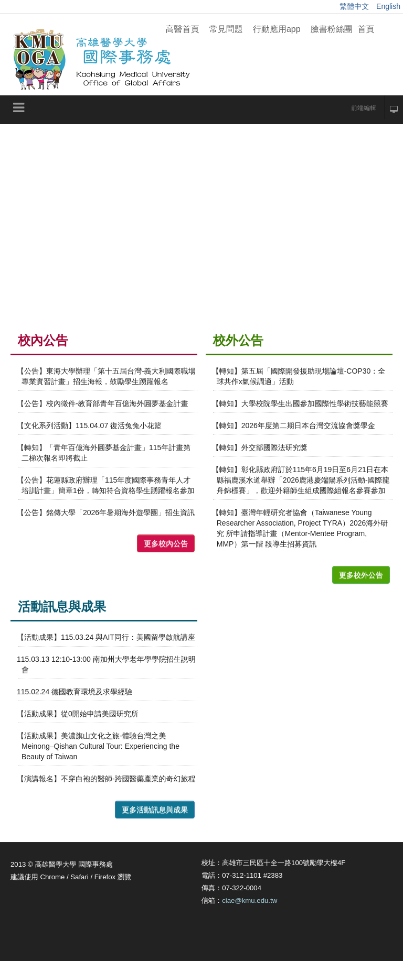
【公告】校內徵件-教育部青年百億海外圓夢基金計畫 (102, 403)
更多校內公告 (166, 543)
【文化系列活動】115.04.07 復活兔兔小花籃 (89, 425)
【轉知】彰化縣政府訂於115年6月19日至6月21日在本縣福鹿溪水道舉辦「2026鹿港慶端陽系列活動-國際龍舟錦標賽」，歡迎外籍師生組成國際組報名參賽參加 (301, 480)
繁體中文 (355, 6)
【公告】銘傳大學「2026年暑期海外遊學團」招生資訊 (106, 512)
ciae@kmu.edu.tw (249, 900)
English (388, 6)
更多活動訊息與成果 (155, 809)
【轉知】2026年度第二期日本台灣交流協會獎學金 (293, 425)
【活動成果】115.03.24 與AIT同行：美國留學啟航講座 (106, 637)
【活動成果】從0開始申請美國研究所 (78, 713)
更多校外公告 (361, 575)
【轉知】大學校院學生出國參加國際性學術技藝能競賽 (300, 403)
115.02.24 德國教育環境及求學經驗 (74, 691)
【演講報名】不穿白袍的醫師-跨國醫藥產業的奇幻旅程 (106, 778)
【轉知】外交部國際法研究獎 (259, 447)
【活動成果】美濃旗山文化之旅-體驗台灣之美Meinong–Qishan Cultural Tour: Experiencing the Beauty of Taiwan (98, 746)
